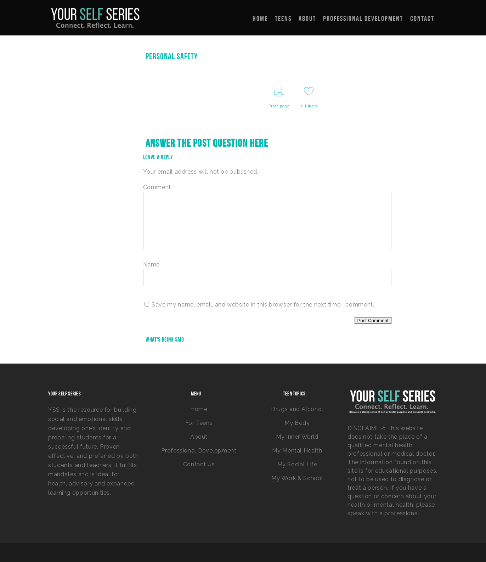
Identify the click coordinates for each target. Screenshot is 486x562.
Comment (157, 187)
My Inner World (297, 436)
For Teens (199, 423)
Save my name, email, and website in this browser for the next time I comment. (263, 304)
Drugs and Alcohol (297, 409)
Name (151, 264)
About (199, 436)
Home (199, 409)
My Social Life (297, 464)
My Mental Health (297, 450)
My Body (297, 423)
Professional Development (198, 450)
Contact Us (199, 464)
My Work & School (297, 478)
